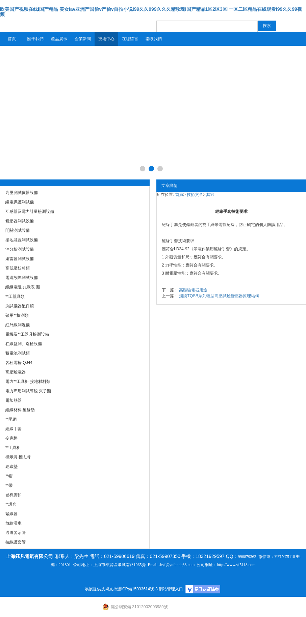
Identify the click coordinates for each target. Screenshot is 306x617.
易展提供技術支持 (101, 589)
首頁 (12, 38)
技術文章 (195, 194)
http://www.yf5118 (232, 564)
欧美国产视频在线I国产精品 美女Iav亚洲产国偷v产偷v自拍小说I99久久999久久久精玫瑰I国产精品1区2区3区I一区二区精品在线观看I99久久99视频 (151, 11)
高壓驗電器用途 (193, 290)
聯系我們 (154, 38)
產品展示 (59, 38)
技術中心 (106, 38)
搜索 (267, 25)
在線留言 (130, 38)
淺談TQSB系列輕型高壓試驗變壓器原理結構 (219, 295)
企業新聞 (83, 38)
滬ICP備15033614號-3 (137, 589)
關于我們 (35, 38)
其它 (210, 194)
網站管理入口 (171, 589)
